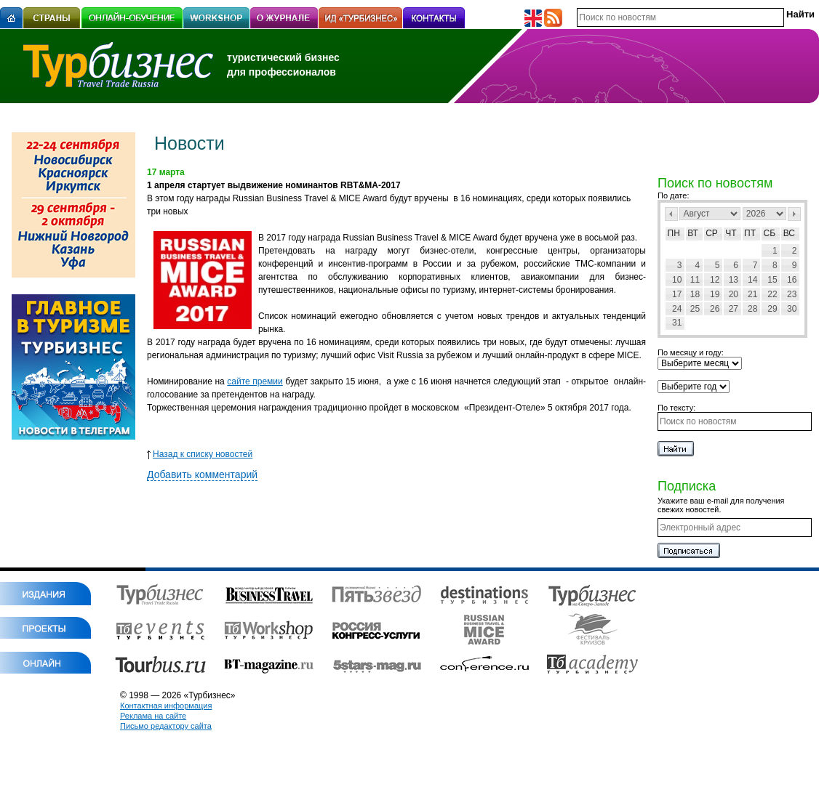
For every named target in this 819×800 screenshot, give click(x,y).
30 (791, 309)
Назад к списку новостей (199, 454)
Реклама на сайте (153, 715)
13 (733, 280)
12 (714, 280)
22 (772, 294)
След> (794, 214)
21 (752, 294)
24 (677, 309)
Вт (692, 233)
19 (714, 294)
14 (752, 280)
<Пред (671, 214)
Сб (770, 233)
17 (677, 294)
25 (695, 309)
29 (772, 309)
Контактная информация (166, 705)
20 (733, 294)
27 (733, 309)
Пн (674, 233)
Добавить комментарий (202, 474)
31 (677, 323)
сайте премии (254, 381)
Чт (730, 233)
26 (714, 309)
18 (695, 294)
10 (677, 280)
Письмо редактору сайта (166, 726)
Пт (750, 233)
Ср (712, 233)
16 (791, 280)
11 (695, 280)
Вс (789, 233)
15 (772, 280)
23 (791, 294)
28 (752, 309)
